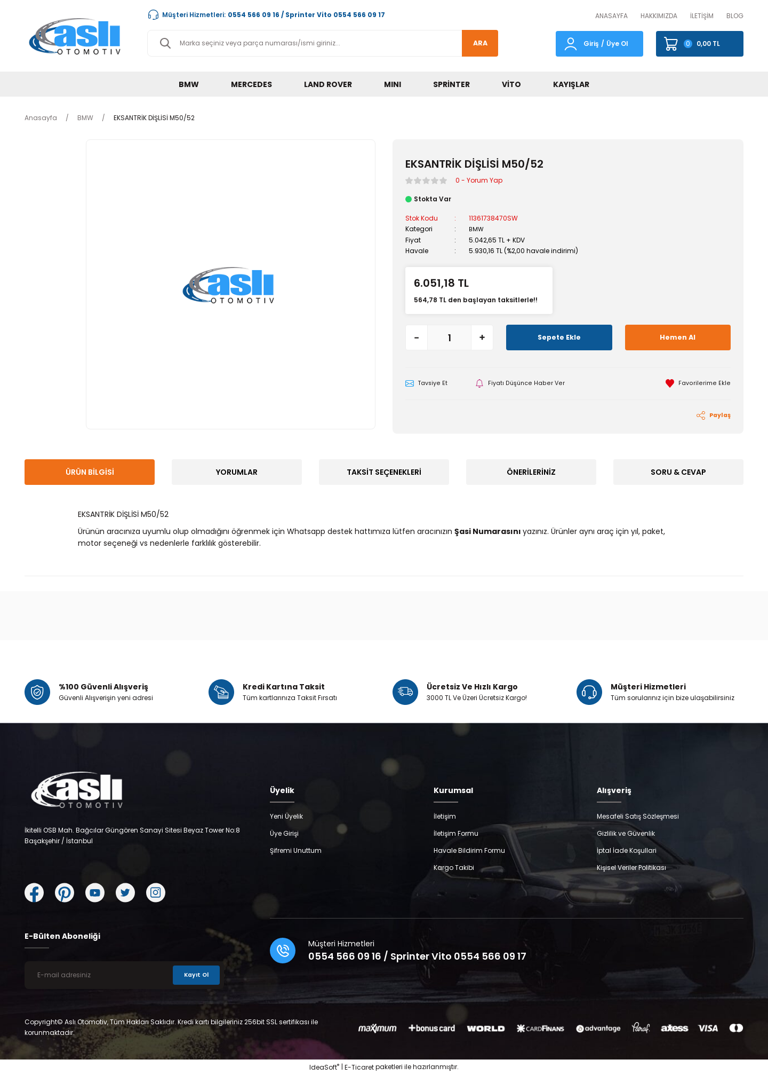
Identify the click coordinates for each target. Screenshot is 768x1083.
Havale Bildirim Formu (469, 858)
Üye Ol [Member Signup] (617, 43)
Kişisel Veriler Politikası (631, 875)
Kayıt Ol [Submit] (194, 982)
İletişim (445, 824)
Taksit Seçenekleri (384, 472)
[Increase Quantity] (482, 337)
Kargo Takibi (454, 875)
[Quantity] (449, 337)
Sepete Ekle (559, 337)
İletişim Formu (456, 841)
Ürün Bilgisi (90, 472)
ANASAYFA (611, 15)
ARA (476, 43)
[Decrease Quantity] (416, 337)
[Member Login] (570, 43)
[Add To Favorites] (698, 383)
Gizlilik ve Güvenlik (626, 841)
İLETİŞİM (702, 15)
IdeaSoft (324, 1075)
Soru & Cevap (678, 472)
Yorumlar (237, 472)
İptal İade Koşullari (627, 858)
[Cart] (699, 44)
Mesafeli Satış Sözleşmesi (638, 824)
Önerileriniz (531, 472)
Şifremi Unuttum (296, 858)
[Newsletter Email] (124, 983)
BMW (477, 228)
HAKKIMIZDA (659, 15)
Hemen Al (678, 337)
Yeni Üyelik (286, 824)
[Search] (322, 43)
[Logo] (77, 36)
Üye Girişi (284, 841)
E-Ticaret (359, 1075)
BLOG (734, 15)
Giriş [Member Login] (591, 43)
